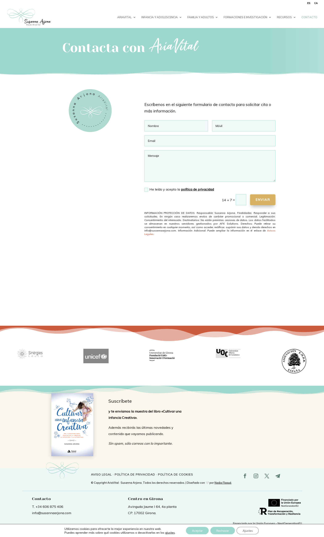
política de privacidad (197, 189)
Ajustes (249, 530)
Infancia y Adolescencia (159, 17)
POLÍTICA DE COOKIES (175, 474)
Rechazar (222, 530)
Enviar (261, 200)
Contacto (309, 17)
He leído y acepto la (179, 189)
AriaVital (124, 17)
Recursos (284, 17)
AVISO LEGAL (101, 474)
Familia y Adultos (200, 17)
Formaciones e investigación (245, 17)
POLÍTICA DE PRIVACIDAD (135, 474)
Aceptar (196, 530)
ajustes (169, 532)
